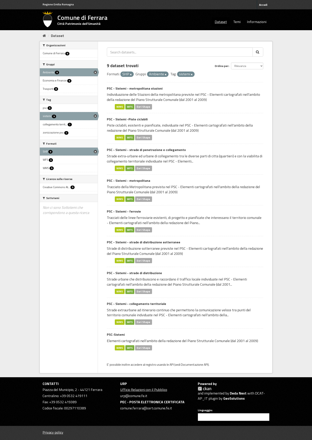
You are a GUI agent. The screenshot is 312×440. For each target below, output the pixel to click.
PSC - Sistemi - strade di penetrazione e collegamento (146, 149)
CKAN (204, 389)
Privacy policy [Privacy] (53, 432)
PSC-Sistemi (116, 334)
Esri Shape (143, 107)
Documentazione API (194, 364)
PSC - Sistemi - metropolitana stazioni (135, 88)
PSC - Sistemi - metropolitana (128, 180)
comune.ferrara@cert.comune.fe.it (146, 408)
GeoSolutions (234, 398)
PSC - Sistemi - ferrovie (124, 211)
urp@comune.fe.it (133, 395)
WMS (119, 107)
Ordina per (221, 66)
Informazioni (256, 21)
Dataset (221, 21)
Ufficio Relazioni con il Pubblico (143, 389)
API (172, 364)
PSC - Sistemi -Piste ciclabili (127, 119)
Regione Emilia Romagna (58, 4)
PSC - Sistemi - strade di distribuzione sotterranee (143, 242)
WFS (130, 107)
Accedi (263, 5)
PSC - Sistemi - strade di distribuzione (134, 273)
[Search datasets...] (180, 52)
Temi (237, 21)
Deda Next (238, 393)
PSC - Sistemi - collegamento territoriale (136, 303)
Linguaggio (205, 410)
